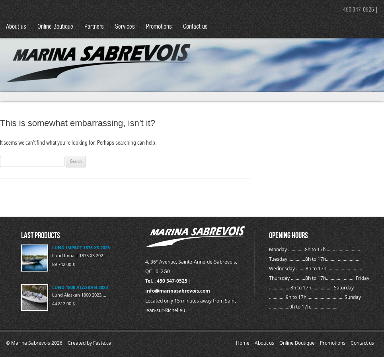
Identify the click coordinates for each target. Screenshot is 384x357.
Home (243, 343)
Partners (94, 27)
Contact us (195, 27)
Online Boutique (55, 27)
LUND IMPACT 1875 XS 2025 (81, 247)
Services (125, 27)
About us (16, 27)
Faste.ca (102, 343)
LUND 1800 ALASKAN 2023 (80, 287)
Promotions (159, 27)
